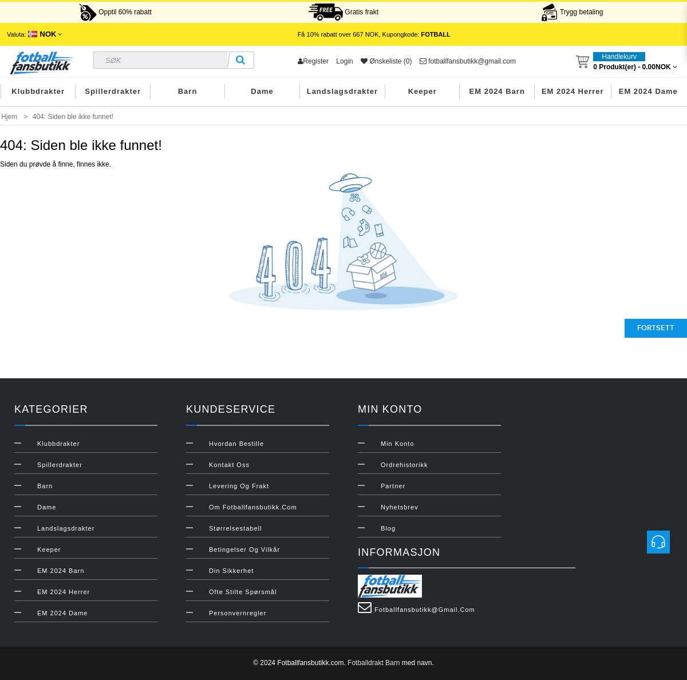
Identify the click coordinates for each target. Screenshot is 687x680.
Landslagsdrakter (342, 91)
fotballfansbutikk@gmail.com (468, 61)
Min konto (397, 443)
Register (313, 61)
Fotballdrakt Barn (374, 663)
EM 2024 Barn (497, 91)
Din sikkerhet (231, 570)
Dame (262, 91)
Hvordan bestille (236, 443)
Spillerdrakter (113, 91)
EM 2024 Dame (648, 91)
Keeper (422, 91)
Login (344, 61)
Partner (393, 486)
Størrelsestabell (235, 528)
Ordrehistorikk (404, 464)
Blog (388, 528)
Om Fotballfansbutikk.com (253, 507)
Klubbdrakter (38, 91)
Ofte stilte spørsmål (243, 591)
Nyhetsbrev (399, 507)
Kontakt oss (229, 464)
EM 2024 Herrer (573, 91)
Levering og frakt (239, 486)
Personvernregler (237, 613)
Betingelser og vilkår (244, 549)
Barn (188, 91)
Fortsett (655, 328)
